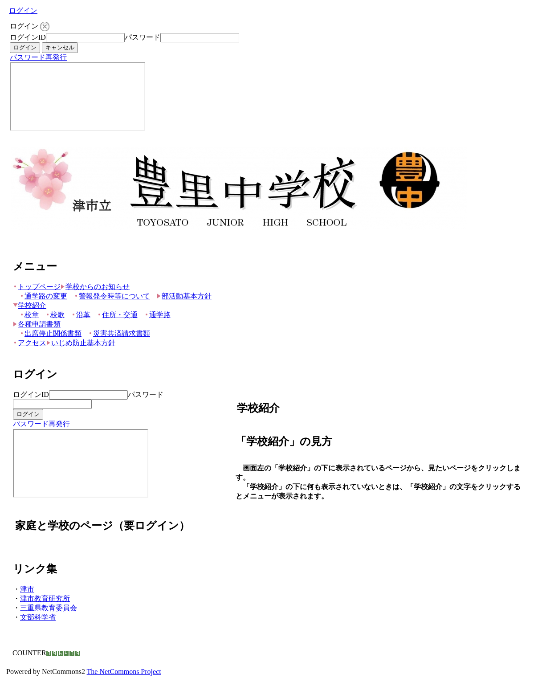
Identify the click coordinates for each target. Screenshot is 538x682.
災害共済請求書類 (119, 333)
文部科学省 (38, 617)
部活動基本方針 (184, 296)
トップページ (37, 286)
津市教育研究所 (45, 598)
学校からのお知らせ (95, 286)
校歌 (55, 315)
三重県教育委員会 (48, 608)
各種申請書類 (37, 324)
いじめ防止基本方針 (80, 343)
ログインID (28, 37)
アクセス (29, 343)
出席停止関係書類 (51, 333)
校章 (29, 315)
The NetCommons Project (124, 671)
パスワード (142, 37)
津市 (27, 589)
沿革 (80, 315)
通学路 (157, 315)
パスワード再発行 (38, 57)
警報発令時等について (112, 296)
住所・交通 (117, 315)
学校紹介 (29, 305)
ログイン (23, 10)
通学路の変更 (43, 296)
